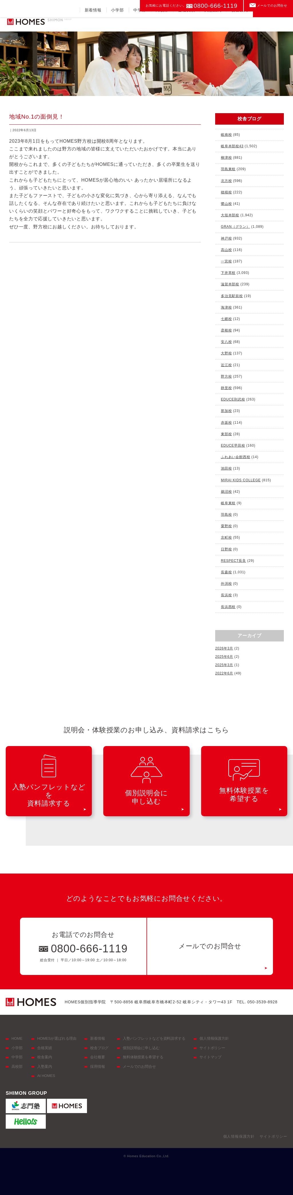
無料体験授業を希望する (143, 1057)
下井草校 (228, 273)
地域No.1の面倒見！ (36, 116)
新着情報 (93, 24)
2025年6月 (224, 657)
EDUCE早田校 (233, 446)
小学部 (117, 24)
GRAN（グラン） (235, 227)
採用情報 (97, 1066)
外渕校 (226, 584)
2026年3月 (224, 648)
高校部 (162, 24)
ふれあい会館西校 (235, 457)
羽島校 (226, 515)
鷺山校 (226, 204)
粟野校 (226, 526)
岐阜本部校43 (232, 146)
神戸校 (226, 238)
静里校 (226, 388)
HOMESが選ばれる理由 (56, 1038)
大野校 (226, 353)
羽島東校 (228, 169)
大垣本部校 (230, 215)
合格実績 (186, 24)
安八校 (226, 342)
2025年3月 (224, 665)
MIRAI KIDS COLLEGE (241, 480)
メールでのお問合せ (272, 5)
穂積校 (226, 192)
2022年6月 (224, 673)
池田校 (226, 468)
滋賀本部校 (230, 284)
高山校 (226, 250)
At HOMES (46, 1076)
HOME (16, 1038)
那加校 (226, 411)
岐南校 (226, 135)
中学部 (139, 24)
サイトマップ (210, 1057)
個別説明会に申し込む (141, 1048)
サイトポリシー (212, 1048)
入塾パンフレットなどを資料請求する (154, 1038)
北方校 (226, 181)
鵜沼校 (226, 492)
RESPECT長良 (233, 561)
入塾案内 (213, 24)
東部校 (226, 434)
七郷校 (226, 319)
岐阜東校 (228, 503)
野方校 (226, 376)
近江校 (226, 365)
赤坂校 (226, 423)
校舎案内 (239, 24)
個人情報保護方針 (214, 1038)
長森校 (226, 572)
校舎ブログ (99, 1048)
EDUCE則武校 (233, 399)
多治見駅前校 (232, 296)
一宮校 (226, 261)
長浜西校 (228, 607)
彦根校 (226, 330)
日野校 (226, 549)
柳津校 (226, 158)
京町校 (226, 537)
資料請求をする (273, 21)
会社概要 (97, 1057)
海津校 (226, 307)
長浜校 (226, 595)
